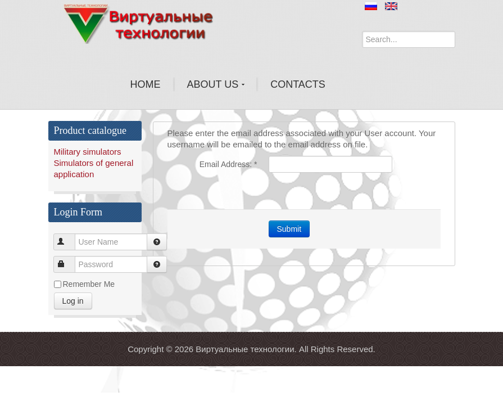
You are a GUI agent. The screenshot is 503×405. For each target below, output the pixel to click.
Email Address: (228, 164)
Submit (289, 228)
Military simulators (87, 151)
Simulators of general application (94, 168)
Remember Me (89, 284)
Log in (73, 300)
